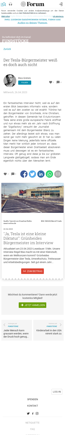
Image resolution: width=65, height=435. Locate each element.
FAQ (32, 427)
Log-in (57, 390)
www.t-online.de (9, 223)
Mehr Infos (5, 16)
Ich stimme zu (58, 16)
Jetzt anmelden (35, 305)
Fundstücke (15, 40)
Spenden (32, 397)
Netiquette (32, 421)
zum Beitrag (34, 271)
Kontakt (32, 404)
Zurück (7, 49)
